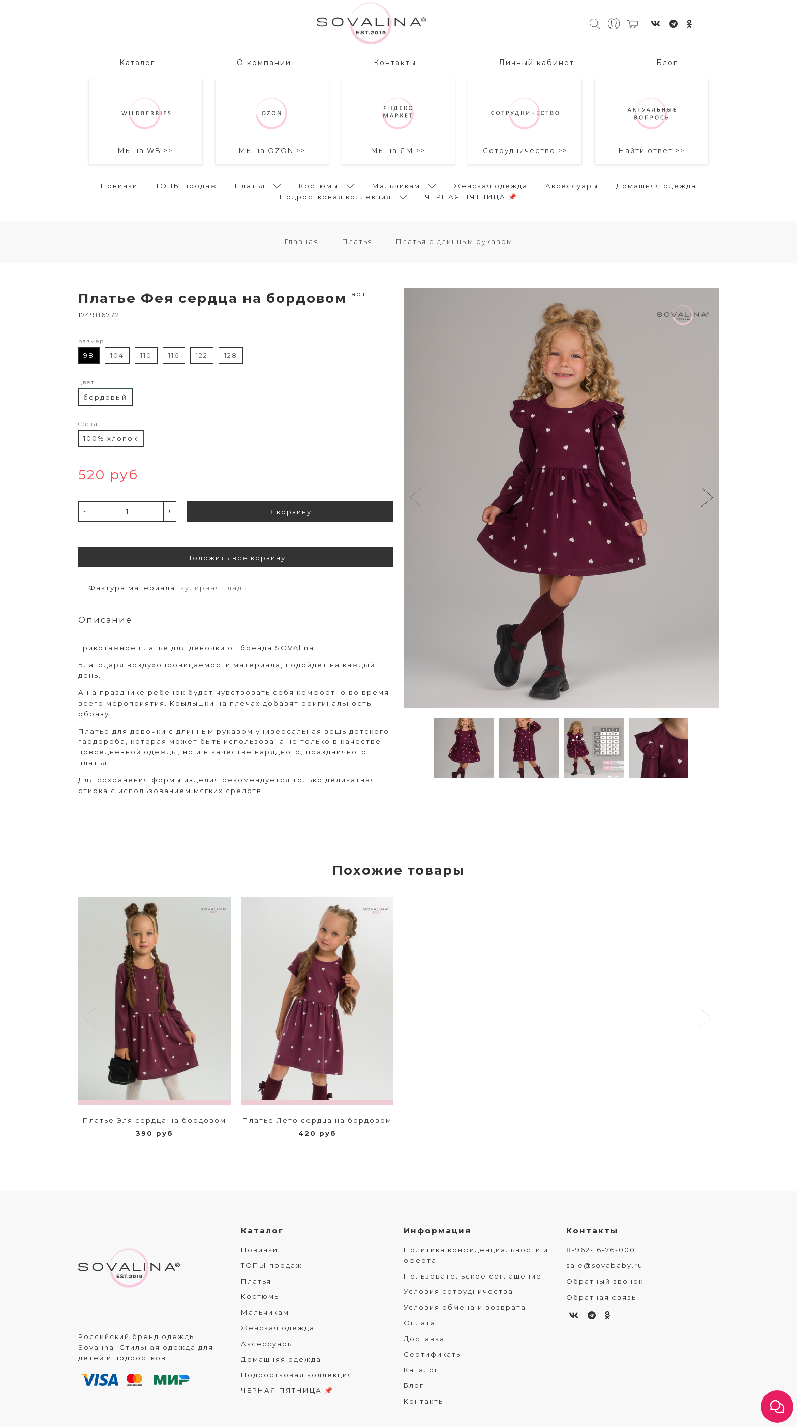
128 (230, 356)
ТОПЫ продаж (186, 184)
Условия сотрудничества (458, 1292)
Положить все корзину (236, 558)
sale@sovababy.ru (604, 1266)
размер (91, 342)
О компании (264, 61)
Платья (250, 184)
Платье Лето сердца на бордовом (317, 1121)
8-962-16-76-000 (600, 1251)
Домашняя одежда (656, 184)
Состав (90, 424)
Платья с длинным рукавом (454, 242)
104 (117, 356)
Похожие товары (399, 871)
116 (173, 356)
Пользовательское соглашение (473, 1277)
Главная (301, 242)
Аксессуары (571, 184)
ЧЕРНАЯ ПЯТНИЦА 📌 (471, 196)
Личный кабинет (536, 61)
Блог (667, 61)
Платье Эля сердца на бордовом (154, 1121)
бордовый (105, 397)
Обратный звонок (604, 1282)
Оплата (420, 1324)
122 (202, 356)
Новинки (119, 184)
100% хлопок (110, 439)
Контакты (395, 61)
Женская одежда (491, 184)
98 (88, 356)
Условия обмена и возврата (465, 1308)
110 (146, 356)
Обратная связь (601, 1298)
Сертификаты (433, 1355)
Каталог (137, 61)
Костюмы (319, 184)
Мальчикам (396, 184)
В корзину (290, 512)
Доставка (424, 1339)
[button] (707, 499)
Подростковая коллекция (335, 196)
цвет (86, 383)
